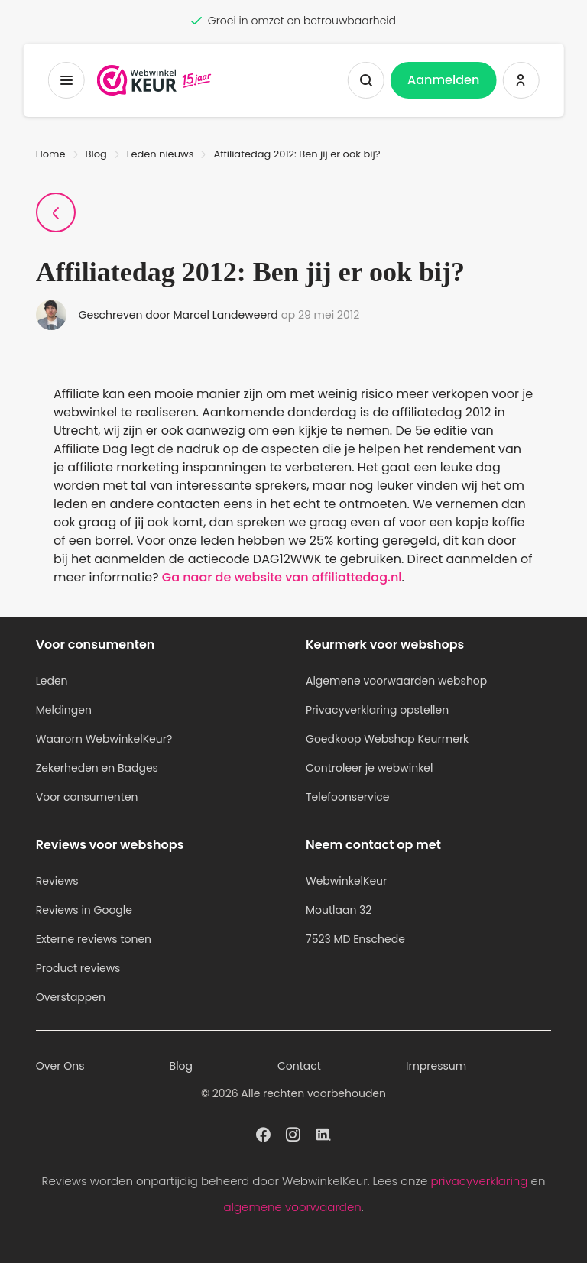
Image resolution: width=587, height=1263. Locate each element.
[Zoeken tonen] (366, 80)
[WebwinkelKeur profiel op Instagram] (293, 1133)
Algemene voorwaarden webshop (396, 680)
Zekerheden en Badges (97, 768)
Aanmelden (443, 80)
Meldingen (64, 709)
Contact (299, 1066)
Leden (52, 680)
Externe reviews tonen (93, 939)
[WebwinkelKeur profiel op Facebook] (263, 1133)
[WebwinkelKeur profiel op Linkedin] (323, 1133)
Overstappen (70, 997)
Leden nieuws (160, 154)
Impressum (436, 1066)
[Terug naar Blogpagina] (56, 212)
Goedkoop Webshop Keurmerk (387, 738)
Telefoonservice (348, 797)
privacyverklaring (479, 1181)
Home (51, 154)
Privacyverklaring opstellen (377, 709)
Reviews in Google (84, 910)
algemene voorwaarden (292, 1207)
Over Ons (60, 1066)
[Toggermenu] (66, 80)
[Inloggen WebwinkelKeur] (520, 80)
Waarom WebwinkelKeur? (104, 738)
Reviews (57, 881)
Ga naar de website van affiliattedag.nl (282, 577)
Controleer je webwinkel (369, 768)
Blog (96, 154)
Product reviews (78, 968)
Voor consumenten (87, 797)
